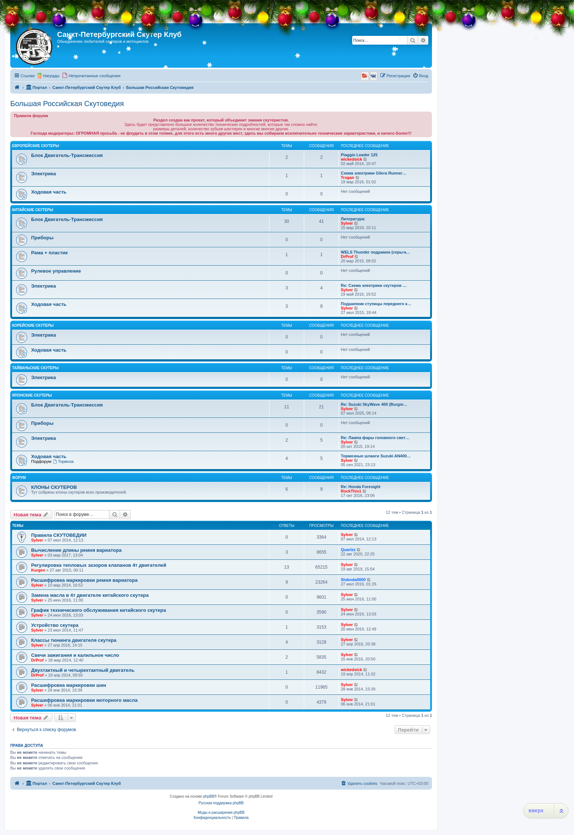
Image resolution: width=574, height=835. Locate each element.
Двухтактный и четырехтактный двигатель (82, 670)
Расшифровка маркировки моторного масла (84, 700)
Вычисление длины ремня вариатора (76, 550)
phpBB (208, 796)
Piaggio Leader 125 (359, 155)
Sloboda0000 (353, 579)
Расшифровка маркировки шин (68, 685)
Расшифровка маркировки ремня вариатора (84, 580)
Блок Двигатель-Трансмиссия (67, 155)
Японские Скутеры (32, 395)
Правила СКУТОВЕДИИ (58, 535)
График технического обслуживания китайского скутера (98, 610)
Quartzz (348, 549)
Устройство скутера (54, 625)
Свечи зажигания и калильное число (75, 655)
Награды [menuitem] (51, 76)
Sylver (347, 223)
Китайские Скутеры (32, 210)
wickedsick (351, 159)
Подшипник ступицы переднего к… (376, 304)
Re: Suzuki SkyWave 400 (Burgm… (374, 404)
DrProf (347, 256)
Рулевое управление (56, 271)
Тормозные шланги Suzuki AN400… (376, 456)
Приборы (42, 237)
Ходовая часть (48, 192)
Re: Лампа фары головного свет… (375, 437)
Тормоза (63, 461)
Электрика (43, 173)
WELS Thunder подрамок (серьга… (375, 252)
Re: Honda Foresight (360, 486)
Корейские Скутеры (32, 325)
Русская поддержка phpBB (220, 803)
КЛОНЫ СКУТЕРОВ (54, 487)
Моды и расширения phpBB (221, 812)
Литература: (353, 219)
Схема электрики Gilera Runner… (373, 173)
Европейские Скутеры (35, 146)
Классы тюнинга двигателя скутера (73, 640)
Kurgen (38, 570)
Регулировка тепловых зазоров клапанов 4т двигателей (98, 565)
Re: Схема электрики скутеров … (374, 285)
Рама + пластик (49, 252)
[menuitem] (91, 75)
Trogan (347, 177)
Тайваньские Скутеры (35, 368)
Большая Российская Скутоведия (67, 104)
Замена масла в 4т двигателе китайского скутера (90, 595)
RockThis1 (351, 491)
